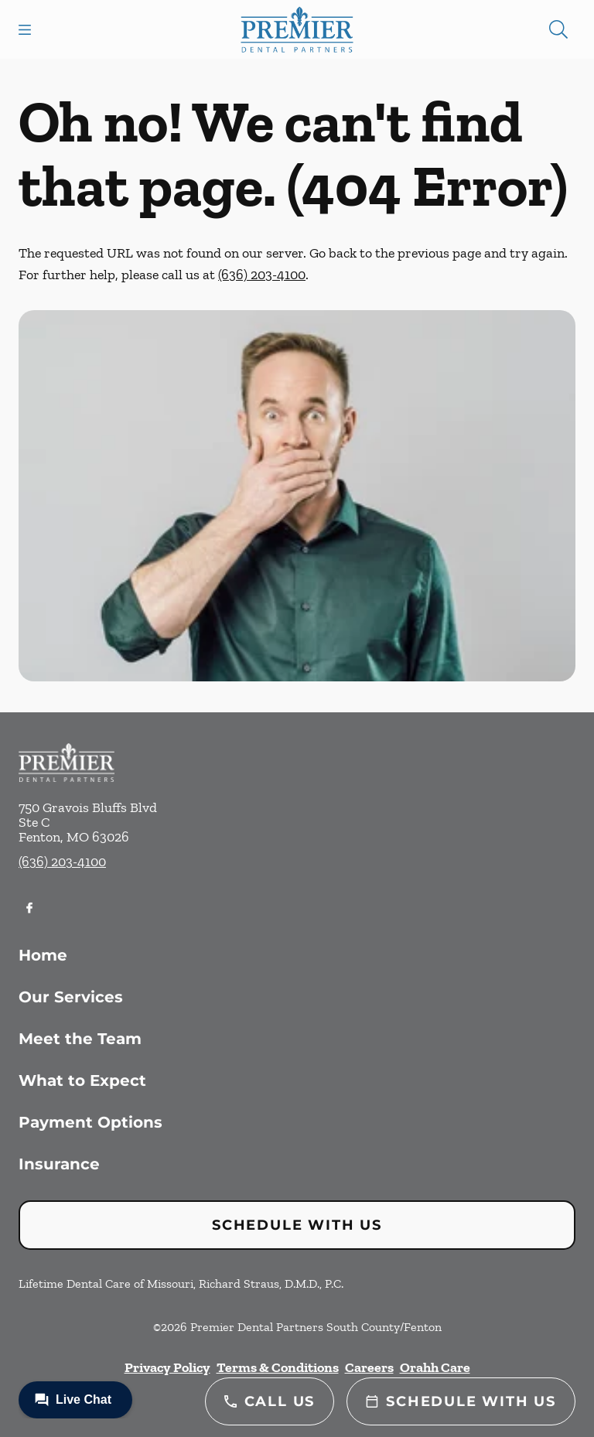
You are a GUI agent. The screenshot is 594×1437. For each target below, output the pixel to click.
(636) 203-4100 (262, 274)
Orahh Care (435, 1367)
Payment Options (90, 1122)
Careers (369, 1367)
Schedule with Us (297, 1225)
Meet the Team (80, 1038)
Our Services (71, 997)
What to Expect (82, 1080)
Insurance (59, 1164)
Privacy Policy (167, 1367)
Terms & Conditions (278, 1367)
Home (43, 955)
